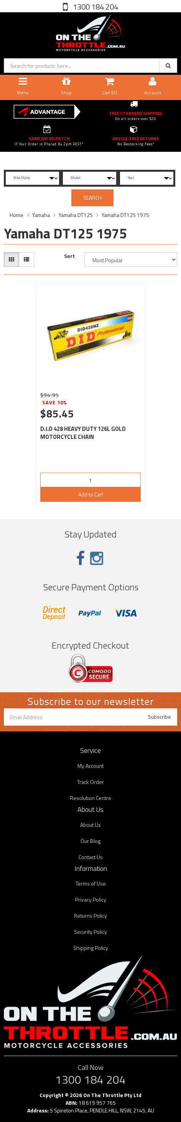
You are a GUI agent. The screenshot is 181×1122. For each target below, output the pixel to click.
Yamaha (41, 215)
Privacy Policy (90, 899)
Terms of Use (91, 883)
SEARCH (92, 198)
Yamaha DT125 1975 (125, 215)
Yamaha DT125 (76, 215)
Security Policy (90, 932)
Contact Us (91, 857)
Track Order (90, 782)
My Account (90, 766)
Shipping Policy (90, 948)
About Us (90, 825)
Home (16, 215)
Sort (69, 256)
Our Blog (90, 841)
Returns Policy (90, 916)
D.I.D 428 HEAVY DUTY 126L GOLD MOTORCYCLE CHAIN (83, 432)
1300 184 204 (94, 7)
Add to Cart (90, 494)
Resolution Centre (90, 798)
